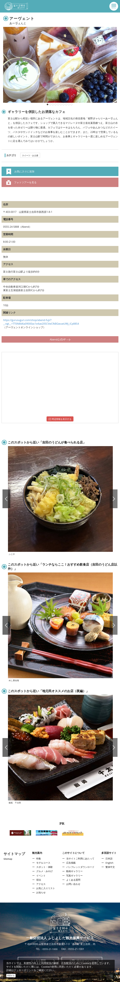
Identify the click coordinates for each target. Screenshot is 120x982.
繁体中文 (111, 867)
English (110, 862)
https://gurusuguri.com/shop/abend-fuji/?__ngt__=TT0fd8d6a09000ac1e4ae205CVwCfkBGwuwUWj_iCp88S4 (41, 321)
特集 (37, 858)
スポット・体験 (44, 867)
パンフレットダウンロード (80, 867)
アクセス (40, 884)
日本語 (109, 858)
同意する (11, 975)
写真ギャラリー (74, 875)
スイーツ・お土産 (30, 155)
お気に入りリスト (45, 888)
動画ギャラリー (74, 871)
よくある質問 (72, 879)
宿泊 (37, 879)
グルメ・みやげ (44, 871)
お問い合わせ (72, 884)
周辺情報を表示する (60, 419)
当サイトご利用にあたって (80, 858)
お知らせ (40, 892)
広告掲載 (70, 862)
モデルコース (42, 862)
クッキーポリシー (24, 970)
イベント (40, 875)
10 (71, 104)
